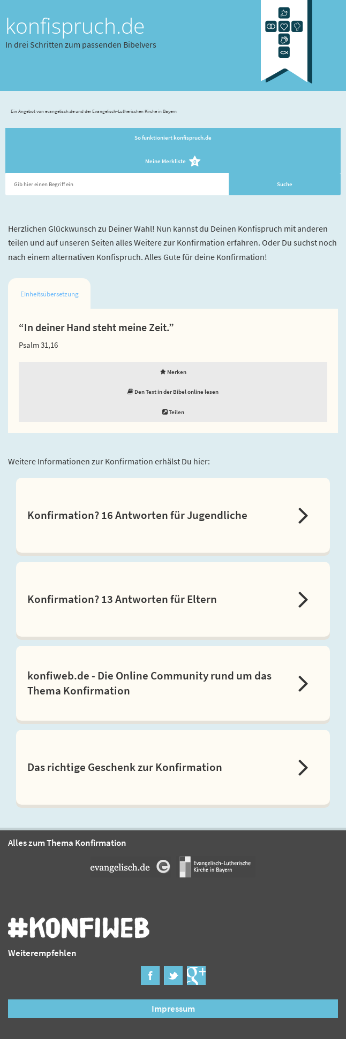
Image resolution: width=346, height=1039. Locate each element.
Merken (173, 372)
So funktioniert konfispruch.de (173, 137)
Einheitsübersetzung (49, 294)
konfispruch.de (75, 25)
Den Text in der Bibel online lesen (173, 391)
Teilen (173, 412)
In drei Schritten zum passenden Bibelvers (80, 44)
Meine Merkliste (173, 162)
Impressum (173, 1008)
